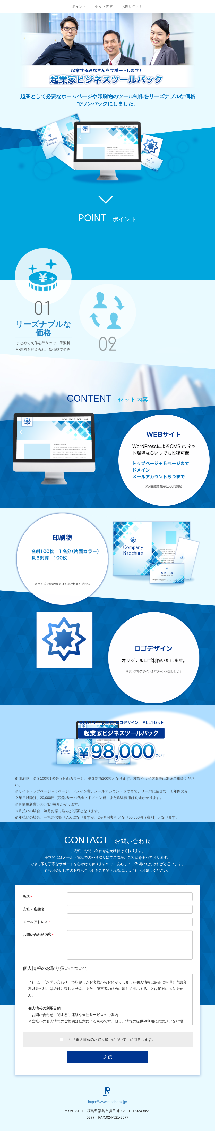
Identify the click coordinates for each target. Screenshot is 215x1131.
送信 (107, 1057)
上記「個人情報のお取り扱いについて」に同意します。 (107, 1039)
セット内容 (104, 6)
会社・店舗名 (33, 909)
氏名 (26, 897)
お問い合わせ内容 (37, 934)
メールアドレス (35, 922)
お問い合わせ (132, 6)
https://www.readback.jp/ (107, 1102)
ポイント (79, 6)
